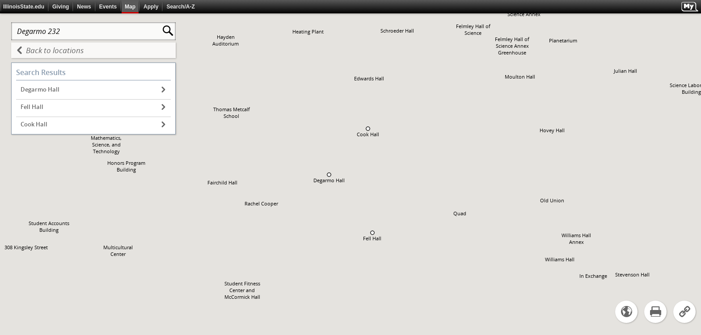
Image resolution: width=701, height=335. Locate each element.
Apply (151, 7)
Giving (60, 7)
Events (108, 7)
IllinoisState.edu (23, 7)
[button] (329, 174)
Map (130, 7)
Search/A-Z (180, 7)
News (84, 7)
